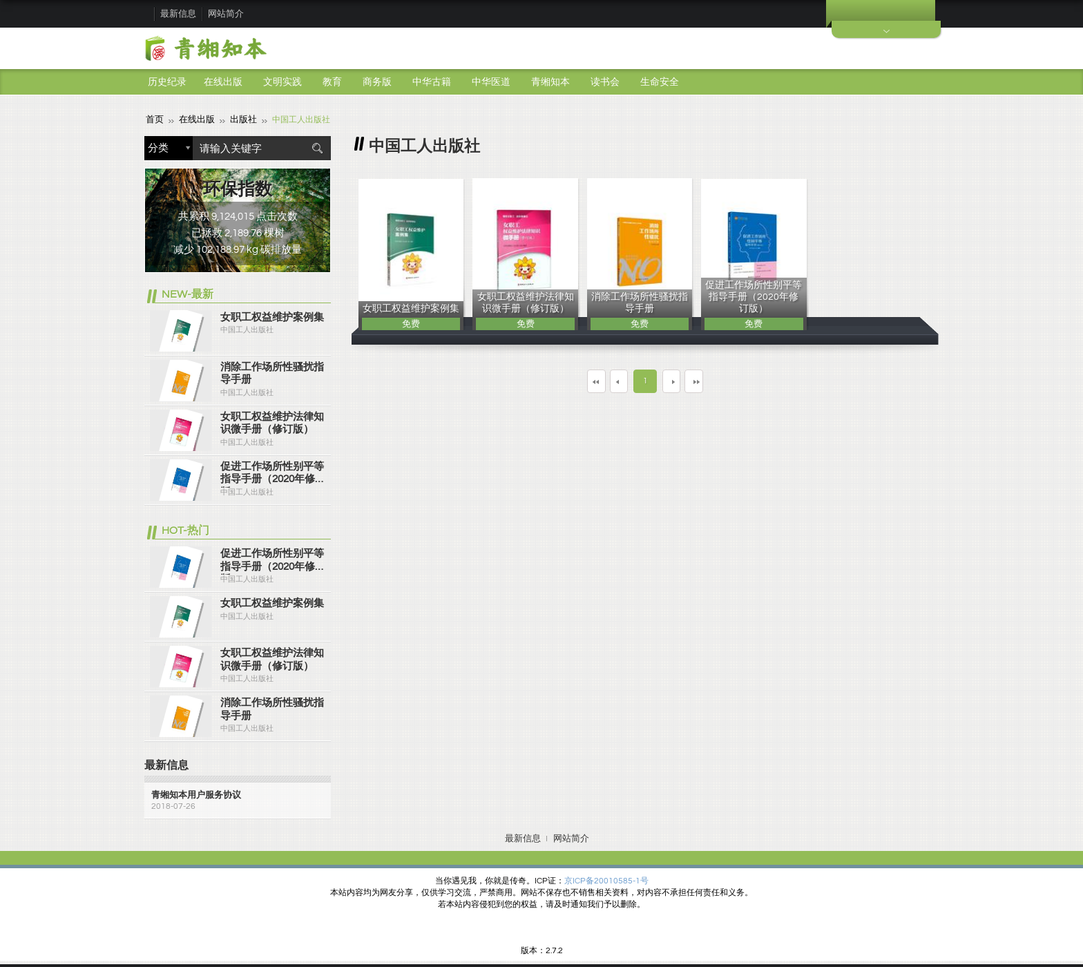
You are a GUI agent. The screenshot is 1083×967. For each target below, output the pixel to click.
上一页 (607, 380)
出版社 (238, 119)
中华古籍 (431, 82)
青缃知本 (550, 82)
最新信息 (178, 14)
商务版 (377, 82)
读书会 (605, 82)
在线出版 (223, 82)
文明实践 (282, 82)
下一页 (682, 380)
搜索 (317, 147)
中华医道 (491, 82)
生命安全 (659, 82)
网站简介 (226, 14)
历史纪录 (167, 82)
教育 (332, 82)
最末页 (733, 380)
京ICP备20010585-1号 (606, 880)
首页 (154, 119)
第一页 (556, 380)
